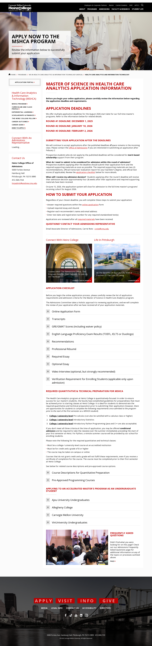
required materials (86, 219)
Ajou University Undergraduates (68, 500)
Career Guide (18, 125)
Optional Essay (57, 364)
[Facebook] (65, 615)
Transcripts (55, 319)
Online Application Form (63, 311)
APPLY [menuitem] (137, 5)
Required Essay (57, 356)
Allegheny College (59, 507)
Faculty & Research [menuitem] (121, 9)
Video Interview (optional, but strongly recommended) (80, 371)
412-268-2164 (18, 180)
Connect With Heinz (81, 281)
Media (44, 608)
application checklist (85, 172)
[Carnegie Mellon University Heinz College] (20, 8)
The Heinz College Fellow (24, 118)
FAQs (113, 561)
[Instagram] (86, 615)
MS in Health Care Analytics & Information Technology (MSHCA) (56, 75)
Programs (22, 75)
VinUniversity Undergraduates (66, 522)
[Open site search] (142, 5)
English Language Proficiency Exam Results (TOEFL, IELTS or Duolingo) (90, 334)
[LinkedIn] (81, 615)
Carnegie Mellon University (64, 515)
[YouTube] (76, 615)
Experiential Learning (22, 112)
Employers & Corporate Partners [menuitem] (95, 5)
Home (12, 75)
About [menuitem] (82, 9)
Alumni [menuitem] (111, 5)
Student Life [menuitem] (137, 9)
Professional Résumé (61, 349)
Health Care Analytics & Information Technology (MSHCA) (24, 95)
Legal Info (56, 608)
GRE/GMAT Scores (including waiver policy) (74, 326)
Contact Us (72, 608)
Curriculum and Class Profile (22, 108)
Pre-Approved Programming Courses (70, 480)
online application (90, 204)
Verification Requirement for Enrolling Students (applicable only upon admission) (89, 380)
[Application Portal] (25, 82)
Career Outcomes (20, 122)
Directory (105, 608)
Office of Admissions (78, 147)
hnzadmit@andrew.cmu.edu (24, 183)
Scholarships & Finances (24, 115)
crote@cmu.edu (102, 228)
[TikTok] (70, 615)
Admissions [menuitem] (104, 9)
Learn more (133, 281)
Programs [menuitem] (92, 9)
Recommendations (60, 341)
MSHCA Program (20, 104)
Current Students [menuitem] (121, 5)
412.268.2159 (100, 635)
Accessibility (89, 608)
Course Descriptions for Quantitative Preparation (78, 472)
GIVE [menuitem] (130, 5)
